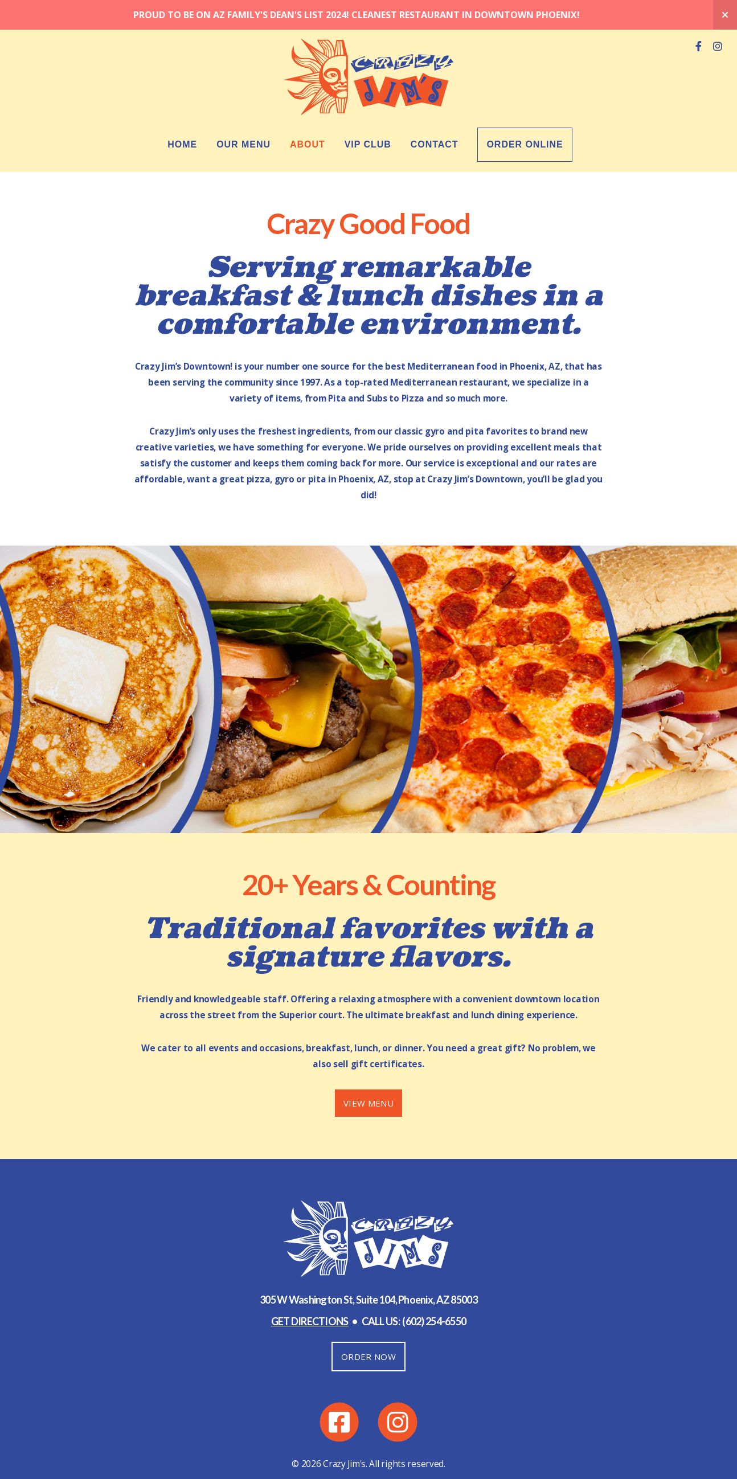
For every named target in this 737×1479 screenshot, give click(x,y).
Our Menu (243, 115)
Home (182, 115)
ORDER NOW (368, 1327)
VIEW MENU (368, 1073)
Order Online (524, 115)
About (307, 115)
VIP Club (368, 115)
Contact (434, 115)
